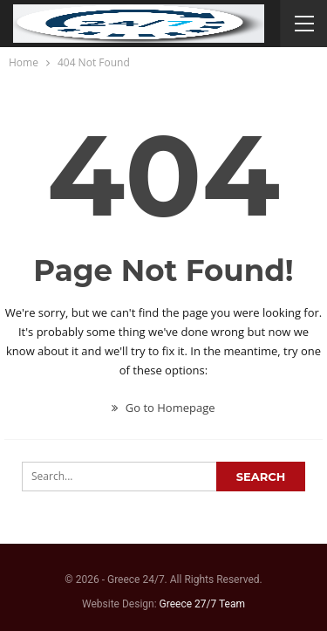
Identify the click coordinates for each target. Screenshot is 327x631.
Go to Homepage (163, 407)
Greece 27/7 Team (202, 604)
